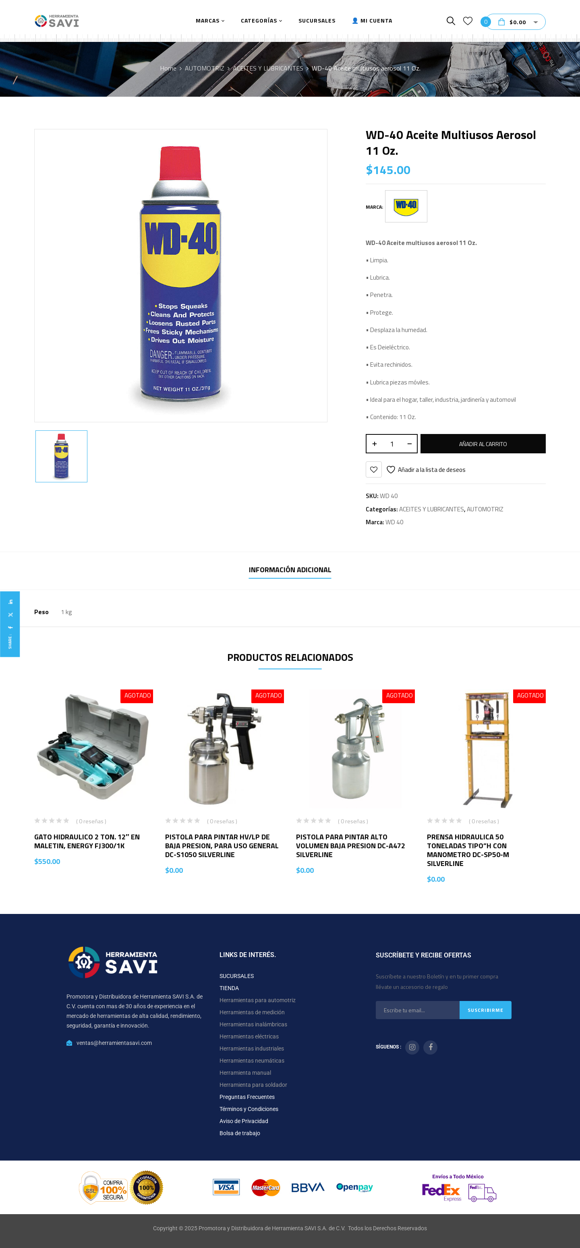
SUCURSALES (237, 976)
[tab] (290, 571)
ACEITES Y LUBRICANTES (268, 68)
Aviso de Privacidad (244, 1121)
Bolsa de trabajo (240, 1133)
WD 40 (394, 522)
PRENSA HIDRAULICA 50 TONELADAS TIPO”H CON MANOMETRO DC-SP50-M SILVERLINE (468, 850)
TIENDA (229, 988)
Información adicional (290, 569)
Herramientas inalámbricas (253, 1024)
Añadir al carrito (483, 444)
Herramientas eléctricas (249, 1036)
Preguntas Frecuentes (247, 1097)
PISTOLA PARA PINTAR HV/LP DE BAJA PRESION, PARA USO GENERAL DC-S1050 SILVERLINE (222, 845)
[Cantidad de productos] (392, 444)
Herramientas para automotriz (258, 1000)
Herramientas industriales (252, 1048)
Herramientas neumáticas (252, 1060)
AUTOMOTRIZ (204, 68)
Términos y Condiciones (249, 1109)
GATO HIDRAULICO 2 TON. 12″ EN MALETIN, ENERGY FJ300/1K (87, 841)
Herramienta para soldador (253, 1085)
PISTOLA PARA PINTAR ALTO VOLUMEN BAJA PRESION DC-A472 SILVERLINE (350, 845)
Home (168, 68)
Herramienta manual (245, 1072)
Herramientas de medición (252, 1012)
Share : (10, 641)
